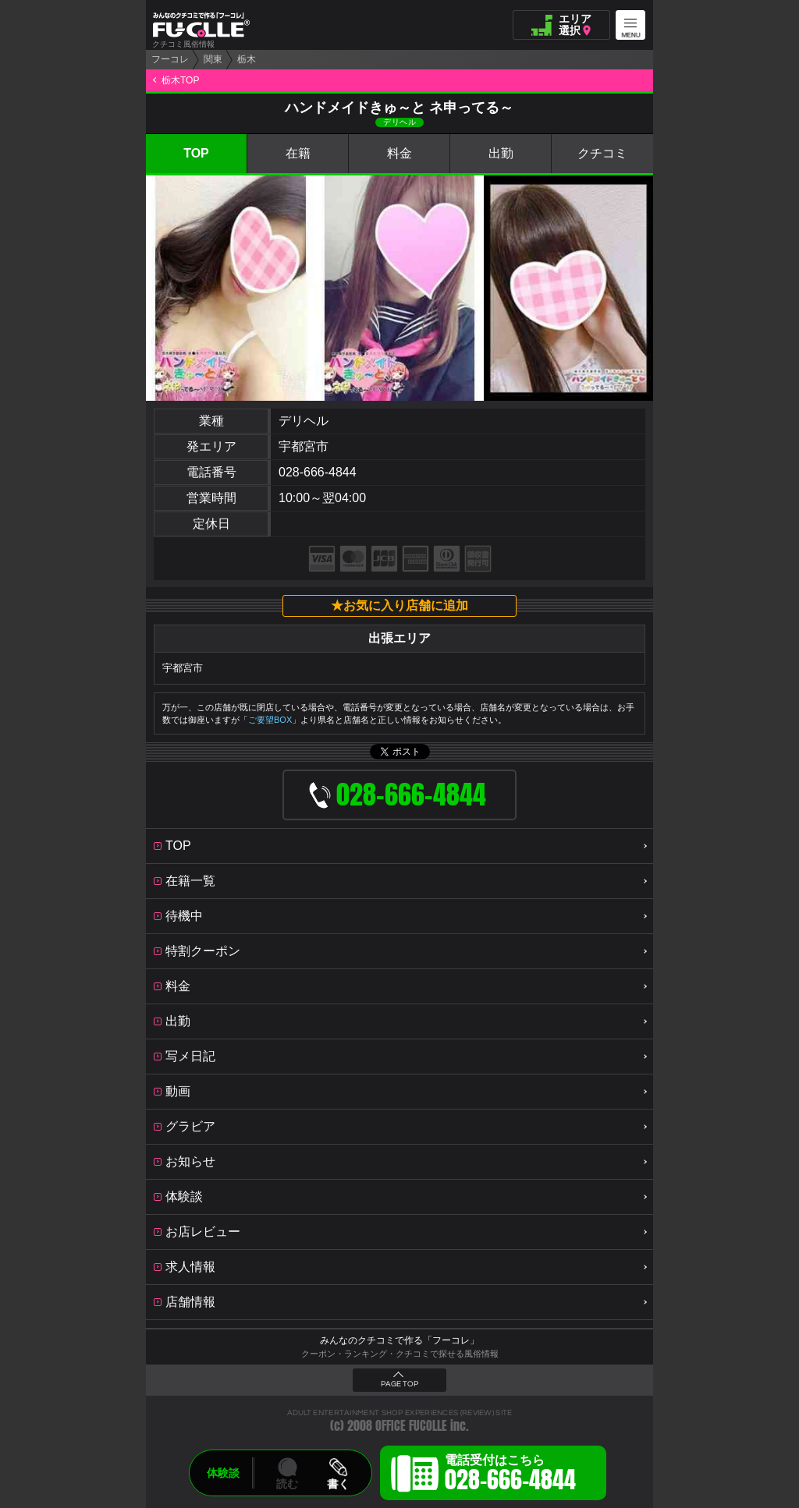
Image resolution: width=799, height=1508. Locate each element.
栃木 (246, 59)
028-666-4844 (318, 472)
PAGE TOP (399, 1384)
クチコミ (602, 153)
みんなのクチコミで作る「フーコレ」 (399, 1340)
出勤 (500, 153)
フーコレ (170, 59)
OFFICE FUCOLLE (411, 1426)
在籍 (298, 153)
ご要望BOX (270, 719)
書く (338, 1484)
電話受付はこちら (510, 1475)
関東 (213, 59)
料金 (399, 153)
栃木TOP (180, 80)
